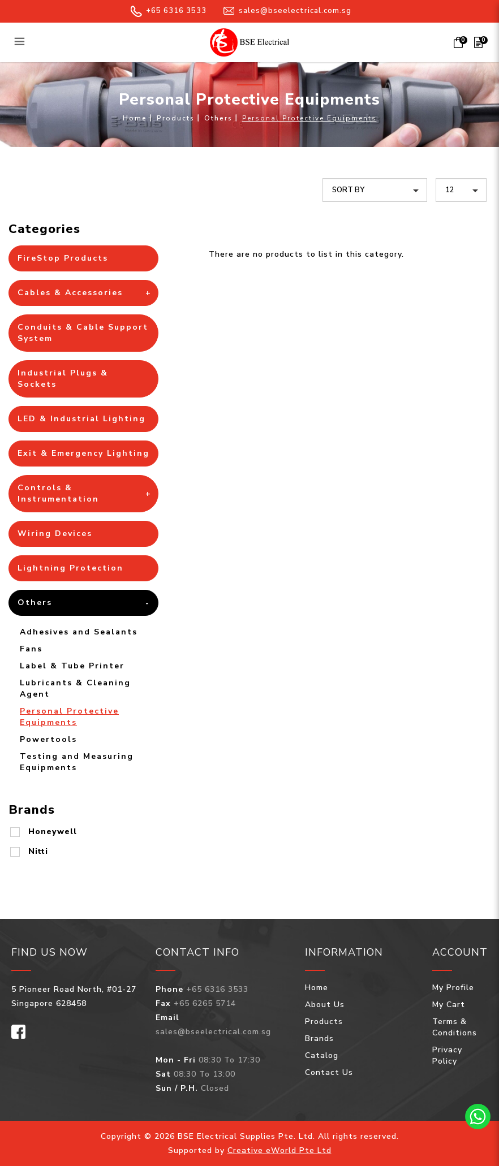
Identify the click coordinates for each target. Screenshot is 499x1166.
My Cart (448, 1004)
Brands (319, 1038)
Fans (31, 649)
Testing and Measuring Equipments (77, 762)
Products (176, 118)
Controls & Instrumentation (58, 493)
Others (218, 118)
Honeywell (52, 831)
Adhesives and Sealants (78, 632)
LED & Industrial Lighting (81, 418)
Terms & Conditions (454, 1027)
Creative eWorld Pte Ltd (279, 1150)
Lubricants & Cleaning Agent (75, 688)
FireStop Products (63, 258)
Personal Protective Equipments (309, 118)
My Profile (453, 987)
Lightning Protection (70, 568)
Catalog (321, 1055)
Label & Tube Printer (72, 665)
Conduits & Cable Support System (83, 333)
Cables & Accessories (70, 292)
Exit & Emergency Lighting (83, 453)
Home (135, 118)
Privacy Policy (447, 1055)
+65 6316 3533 (169, 11)
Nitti (38, 851)
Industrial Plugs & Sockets (63, 379)
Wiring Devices (55, 533)
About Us (325, 1004)
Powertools (48, 739)
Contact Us (329, 1072)
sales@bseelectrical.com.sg (287, 11)
